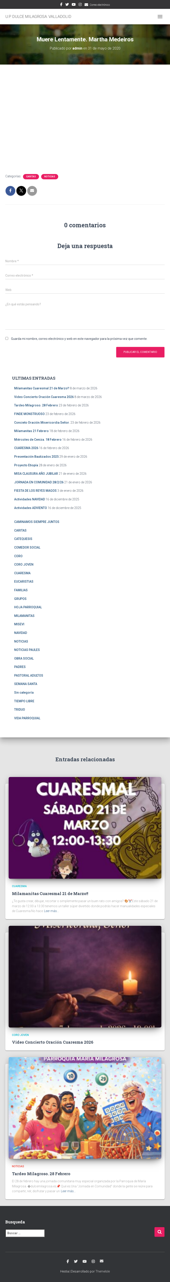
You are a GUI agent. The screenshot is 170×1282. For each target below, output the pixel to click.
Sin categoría (24, 692)
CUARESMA (22, 573)
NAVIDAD (20, 633)
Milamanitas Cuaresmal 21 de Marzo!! (41, 388)
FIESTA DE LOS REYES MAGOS (35, 490)
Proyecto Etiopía (26, 465)
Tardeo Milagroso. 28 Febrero (36, 405)
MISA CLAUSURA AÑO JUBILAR (36, 473)
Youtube (74, 5)
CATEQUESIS (23, 539)
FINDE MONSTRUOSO (29, 414)
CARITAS (31, 176)
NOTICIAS (49, 176)
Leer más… (51, 911)
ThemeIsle (102, 1271)
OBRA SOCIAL (24, 658)
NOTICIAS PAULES (27, 650)
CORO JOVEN (23, 564)
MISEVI (19, 624)
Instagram (80, 5)
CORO (18, 556)
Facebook (61, 5)
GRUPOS (20, 599)
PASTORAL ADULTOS (28, 675)
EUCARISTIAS (23, 581)
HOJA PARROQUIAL (28, 607)
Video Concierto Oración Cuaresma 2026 (44, 397)
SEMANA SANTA (25, 684)
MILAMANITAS (24, 616)
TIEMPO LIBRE (24, 701)
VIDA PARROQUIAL (27, 718)
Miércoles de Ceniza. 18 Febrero (38, 439)
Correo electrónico (100, 4)
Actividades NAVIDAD (29, 499)
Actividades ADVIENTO (30, 508)
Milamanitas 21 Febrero (31, 431)
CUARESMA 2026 (26, 448)
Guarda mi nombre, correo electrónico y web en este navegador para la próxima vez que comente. (79, 339)
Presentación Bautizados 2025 (36, 456)
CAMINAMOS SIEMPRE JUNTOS (36, 522)
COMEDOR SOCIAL (27, 547)
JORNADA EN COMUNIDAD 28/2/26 (39, 482)
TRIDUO (19, 709)
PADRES (20, 667)
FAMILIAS (21, 590)
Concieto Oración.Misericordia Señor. (42, 422)
